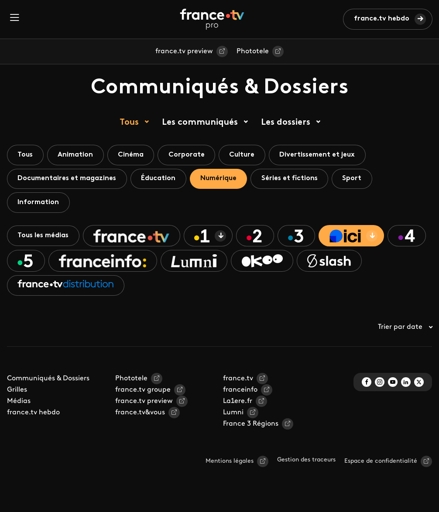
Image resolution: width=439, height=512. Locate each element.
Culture (244, 154)
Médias (19, 402)
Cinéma (132, 154)
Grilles (17, 391)
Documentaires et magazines (67, 178)
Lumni (233, 413)
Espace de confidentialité (380, 462)
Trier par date (405, 328)
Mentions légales (230, 462)
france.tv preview (184, 51)
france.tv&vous (140, 413)
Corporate (189, 154)
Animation (76, 154)
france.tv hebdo (381, 18)
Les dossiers (285, 122)
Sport (356, 178)
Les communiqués (200, 122)
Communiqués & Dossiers (48, 379)
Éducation (160, 178)
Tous (129, 122)
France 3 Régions (250, 425)
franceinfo (240, 391)
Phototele (253, 51)
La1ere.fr (237, 402)
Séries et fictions (292, 178)
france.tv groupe (143, 391)
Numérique (220, 178)
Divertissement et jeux (321, 154)
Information (38, 202)
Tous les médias (44, 236)
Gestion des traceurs (306, 461)
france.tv (238, 379)
